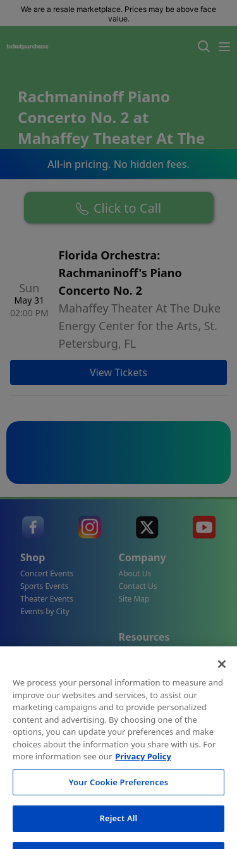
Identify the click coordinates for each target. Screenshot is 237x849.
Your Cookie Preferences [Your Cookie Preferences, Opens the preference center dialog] (118, 815)
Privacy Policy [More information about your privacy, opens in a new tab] (143, 789)
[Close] (222, 697)
